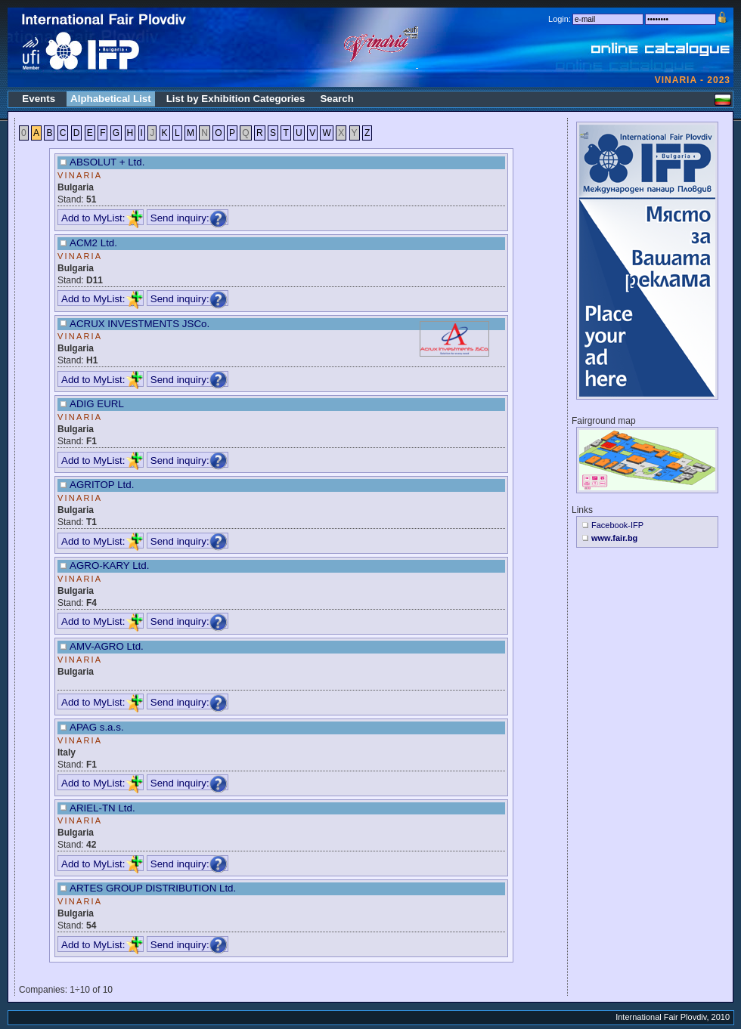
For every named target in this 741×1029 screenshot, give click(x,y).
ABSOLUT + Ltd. (107, 162)
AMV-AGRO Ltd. (107, 646)
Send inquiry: (189, 218)
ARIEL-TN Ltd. (102, 808)
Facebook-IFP (617, 525)
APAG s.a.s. (97, 727)
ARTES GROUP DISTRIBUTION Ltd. (153, 888)
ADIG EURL (97, 403)
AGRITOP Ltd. (102, 484)
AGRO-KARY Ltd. (109, 565)
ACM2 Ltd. (93, 243)
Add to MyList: (102, 218)
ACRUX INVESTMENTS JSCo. (139, 323)
